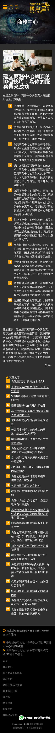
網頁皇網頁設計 (20, 728)
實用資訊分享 (10, 690)
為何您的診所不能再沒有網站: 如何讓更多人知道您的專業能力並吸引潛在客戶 (30, 513)
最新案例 (7, 666)
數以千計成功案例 (12, 684)
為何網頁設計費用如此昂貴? (27, 381)
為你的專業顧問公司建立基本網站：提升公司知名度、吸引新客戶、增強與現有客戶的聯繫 (29, 536)
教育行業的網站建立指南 (25, 485)
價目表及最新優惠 (12, 672)
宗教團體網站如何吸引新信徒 (28, 405)
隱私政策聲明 (10, 714)
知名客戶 (7, 678)
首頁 (5, 660)
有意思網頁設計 (35, 728)
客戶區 (6, 696)
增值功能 (7, 702)
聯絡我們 (7, 708)
